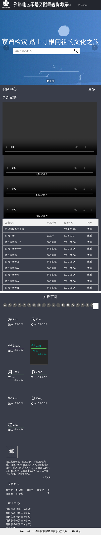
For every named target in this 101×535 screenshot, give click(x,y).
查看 (89, 229)
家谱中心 (34, 5)
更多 (91, 89)
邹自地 (9, 493)
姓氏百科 (83, 5)
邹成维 (19, 489)
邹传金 (40, 489)
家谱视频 (51, 5)
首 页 (20, 5)
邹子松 (19, 493)
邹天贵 (9, 489)
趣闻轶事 (67, 5)
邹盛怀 (30, 489)
